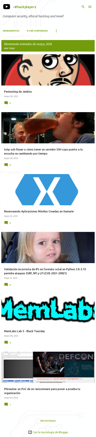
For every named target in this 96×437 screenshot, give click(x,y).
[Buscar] (83, 7)
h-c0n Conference (37, 31)
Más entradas (48, 421)
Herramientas (11, 31)
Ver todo (9, 48)
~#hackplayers (24, 7)
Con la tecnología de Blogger (48, 432)
